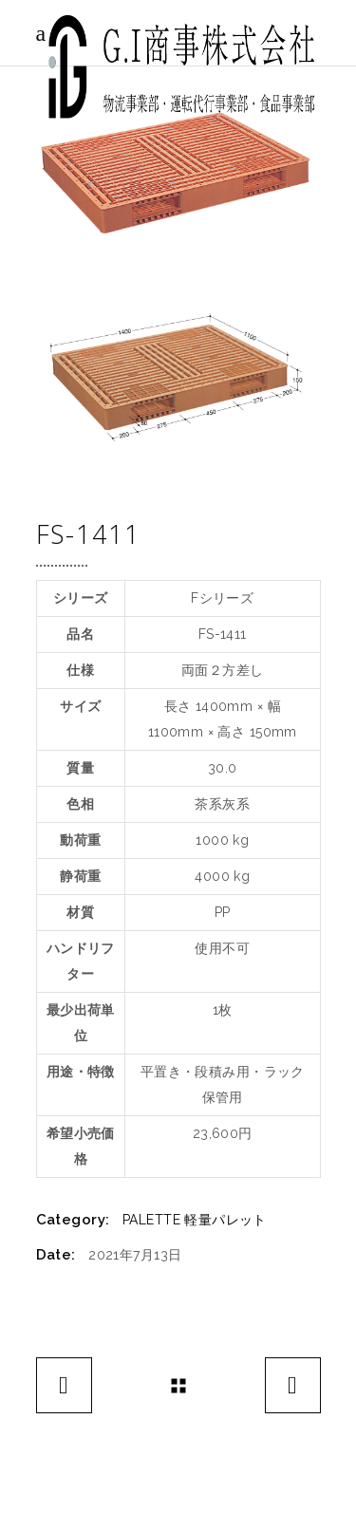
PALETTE (151, 1219)
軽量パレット (225, 1219)
